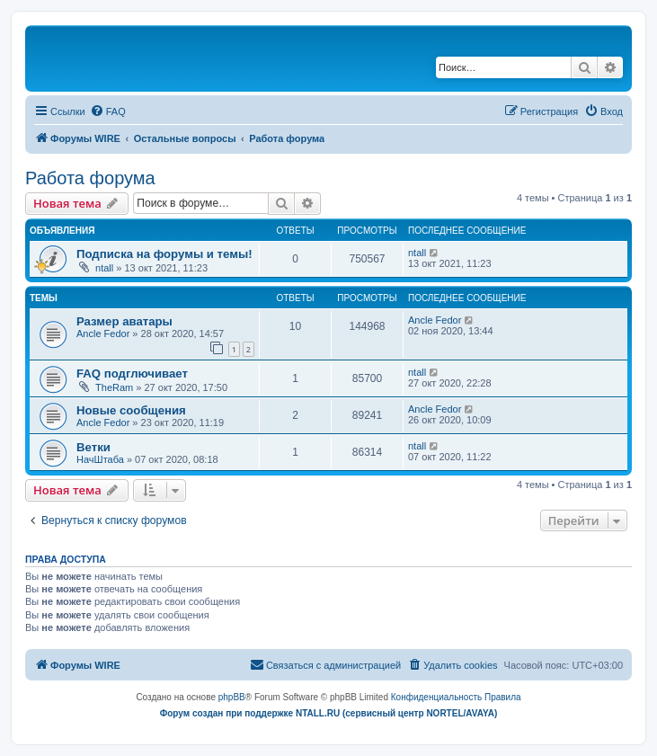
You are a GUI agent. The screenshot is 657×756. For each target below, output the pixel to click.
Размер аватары (124, 321)
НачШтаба (100, 459)
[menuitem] (108, 111)
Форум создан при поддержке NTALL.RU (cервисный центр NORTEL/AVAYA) (329, 713)
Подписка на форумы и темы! (164, 254)
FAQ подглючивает (132, 373)
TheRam (114, 387)
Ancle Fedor (102, 333)
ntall (104, 267)
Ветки (93, 447)
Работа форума (90, 178)
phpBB (231, 697)
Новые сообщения (131, 410)
